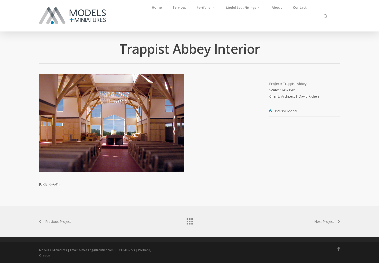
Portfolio (206, 7)
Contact (300, 7)
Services (179, 7)
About (277, 7)
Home (157, 7)
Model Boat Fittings (243, 7)
